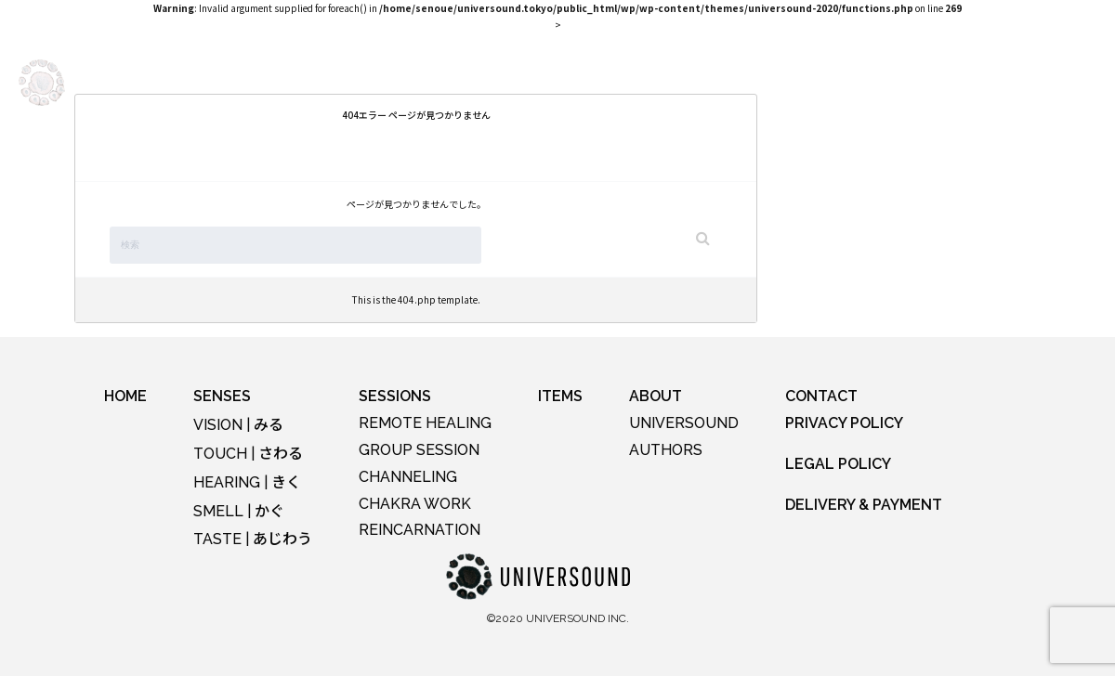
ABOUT (693, 81)
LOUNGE (548, 81)
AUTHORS (665, 450)
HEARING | (247, 482)
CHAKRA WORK (415, 504)
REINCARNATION (419, 530)
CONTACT (821, 396)
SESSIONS (458, 81)
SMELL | (238, 511)
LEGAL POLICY (838, 464)
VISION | (238, 425)
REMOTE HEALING (425, 423)
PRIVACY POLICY (844, 423)
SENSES (290, 81)
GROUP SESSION (419, 450)
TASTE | (252, 539)
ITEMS (623, 81)
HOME (125, 396)
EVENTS (370, 81)
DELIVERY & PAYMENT (863, 505)
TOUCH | (248, 453)
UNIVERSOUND (684, 423)
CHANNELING (408, 477)
